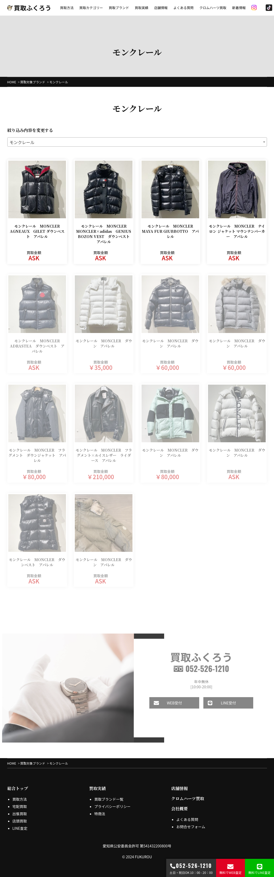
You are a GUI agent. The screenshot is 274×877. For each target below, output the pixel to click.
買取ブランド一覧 (108, 799)
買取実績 (141, 7)
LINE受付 (215, 702)
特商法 (99, 813)
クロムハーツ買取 (212, 7)
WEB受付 (161, 702)
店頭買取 (19, 821)
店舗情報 (161, 7)
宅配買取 (19, 806)
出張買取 (19, 813)
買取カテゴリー (91, 7)
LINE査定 (20, 828)
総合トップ (17, 788)
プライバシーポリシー (112, 806)
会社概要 (179, 809)
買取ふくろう (29, 7)
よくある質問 (183, 7)
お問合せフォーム (190, 826)
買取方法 (66, 7)
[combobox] (137, 142)
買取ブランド (119, 7)
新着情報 (239, 7)
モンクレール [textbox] (22, 142)
